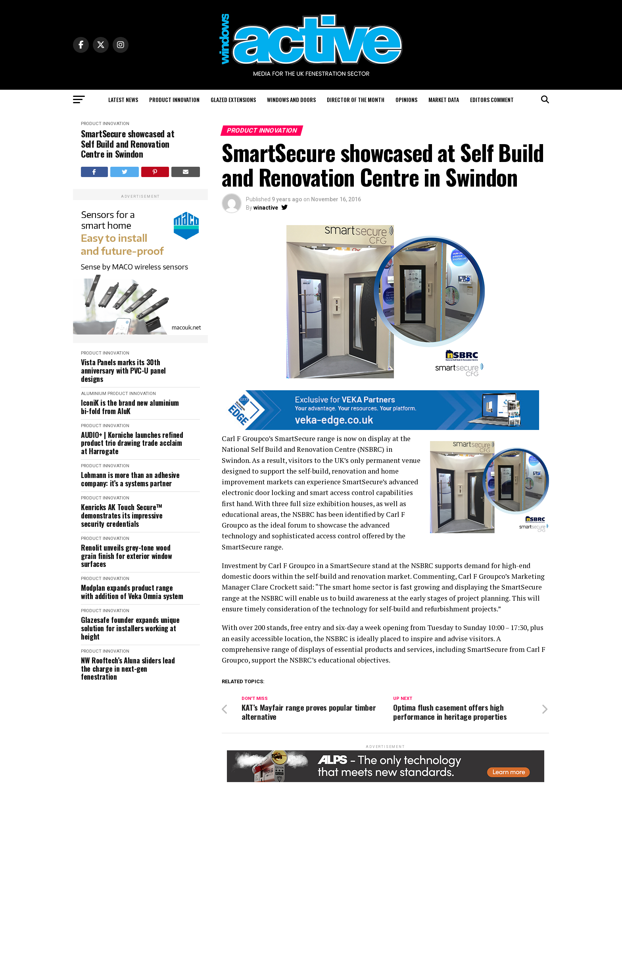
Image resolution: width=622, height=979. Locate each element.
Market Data (443, 99)
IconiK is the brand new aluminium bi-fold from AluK (130, 407)
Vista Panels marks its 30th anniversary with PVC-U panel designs (123, 370)
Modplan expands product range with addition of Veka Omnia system (132, 592)
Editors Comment (492, 99)
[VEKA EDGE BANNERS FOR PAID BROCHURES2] (380, 428)
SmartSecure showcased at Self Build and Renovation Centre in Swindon (127, 144)
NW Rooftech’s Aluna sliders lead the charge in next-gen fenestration (128, 668)
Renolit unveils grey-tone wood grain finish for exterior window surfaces (126, 555)
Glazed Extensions (233, 99)
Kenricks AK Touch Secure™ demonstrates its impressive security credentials (121, 515)
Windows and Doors (291, 99)
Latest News (123, 99)
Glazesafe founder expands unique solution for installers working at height (130, 628)
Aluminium (93, 393)
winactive (265, 207)
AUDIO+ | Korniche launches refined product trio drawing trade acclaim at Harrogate (132, 443)
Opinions (406, 99)
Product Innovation (174, 99)
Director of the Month (355, 99)
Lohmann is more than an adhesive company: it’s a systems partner (130, 479)
